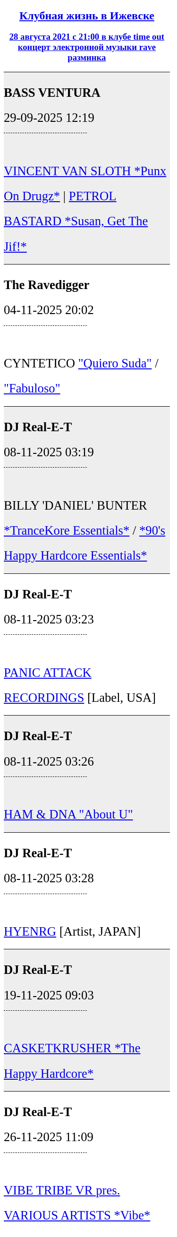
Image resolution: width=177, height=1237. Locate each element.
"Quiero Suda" (115, 363)
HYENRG (30, 931)
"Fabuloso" (32, 388)
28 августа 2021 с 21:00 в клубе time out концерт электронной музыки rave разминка (86, 47)
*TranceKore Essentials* (66, 530)
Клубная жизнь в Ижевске (86, 15)
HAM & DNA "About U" (68, 814)
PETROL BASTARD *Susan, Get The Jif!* (76, 221)
